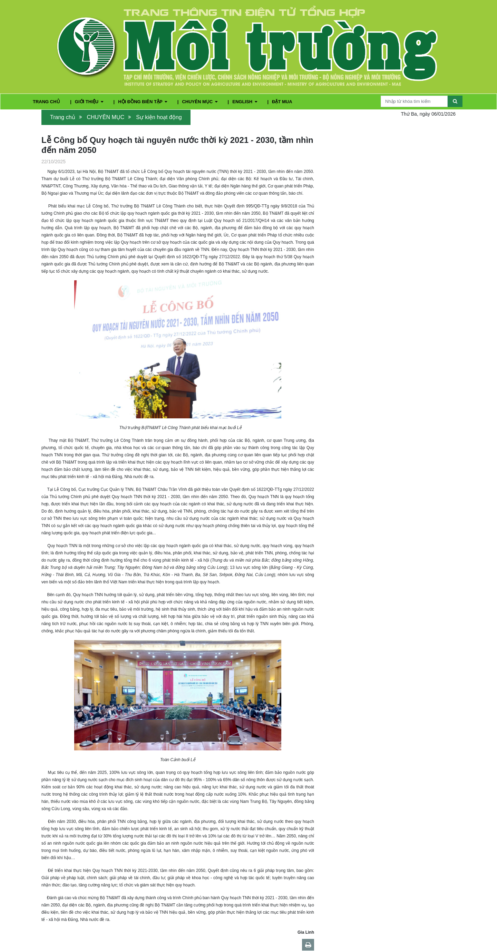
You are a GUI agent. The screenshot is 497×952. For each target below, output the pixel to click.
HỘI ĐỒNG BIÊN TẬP (143, 101)
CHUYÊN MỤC (200, 101)
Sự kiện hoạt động (159, 117)
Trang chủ (62, 117)
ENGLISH (245, 101)
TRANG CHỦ (47, 101)
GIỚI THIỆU (90, 101)
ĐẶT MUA (282, 101)
